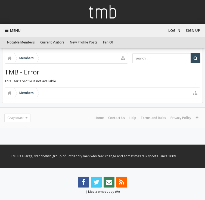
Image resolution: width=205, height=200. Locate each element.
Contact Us (116, 117)
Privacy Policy (180, 117)
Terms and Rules (153, 117)
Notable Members (21, 42)
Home (99, 117)
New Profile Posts (84, 42)
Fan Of (108, 42)
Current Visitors (52, 42)
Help (132, 117)
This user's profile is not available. (31, 81)
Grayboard (15, 117)
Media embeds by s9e (104, 191)
